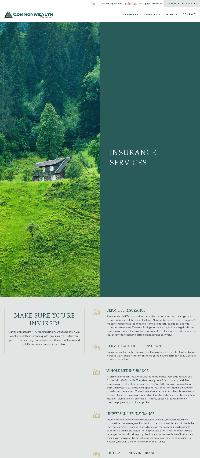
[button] (131, 14)
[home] (28, 15)
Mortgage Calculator (150, 3)
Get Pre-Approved (111, 3)
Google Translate (182, 3)
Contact (189, 14)
